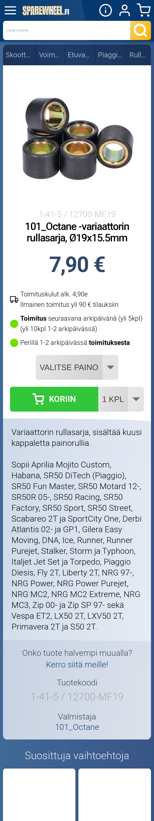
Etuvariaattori (80, 55)
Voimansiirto (50, 55)
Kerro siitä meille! (77, 664)
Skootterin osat (19, 55)
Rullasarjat (139, 55)
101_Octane (77, 727)
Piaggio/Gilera (111, 55)
